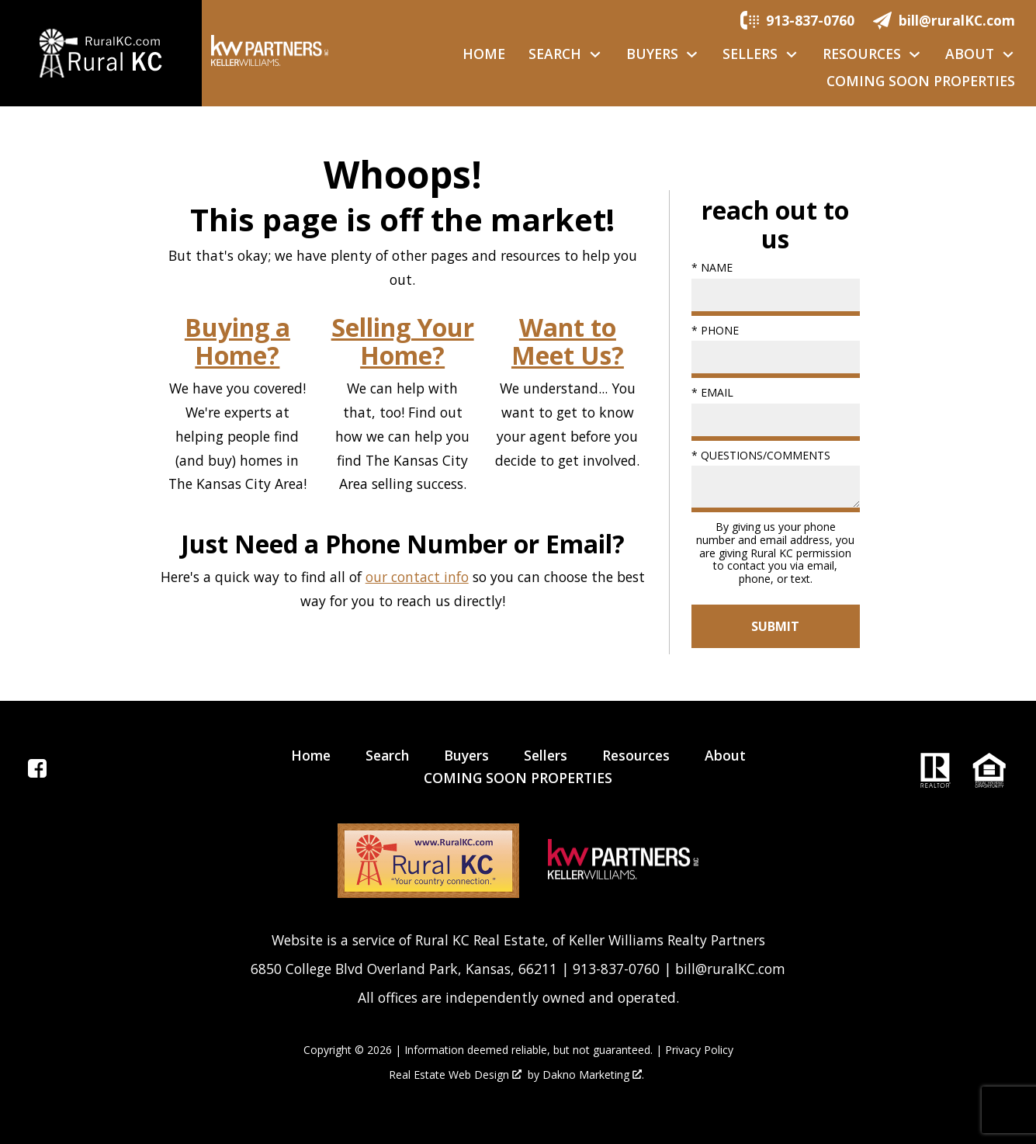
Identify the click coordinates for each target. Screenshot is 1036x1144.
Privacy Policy (699, 1049)
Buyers (466, 755)
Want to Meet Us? (567, 341)
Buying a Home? (237, 341)
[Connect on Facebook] (37, 772)
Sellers (545, 755)
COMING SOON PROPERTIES (920, 81)
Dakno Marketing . (593, 1075)
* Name (712, 267)
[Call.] (797, 19)
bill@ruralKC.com (730, 968)
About (725, 755)
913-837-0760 (616, 968)
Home (484, 54)
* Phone (715, 330)
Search (387, 755)
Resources (636, 755)
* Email (712, 392)
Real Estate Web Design (455, 1075)
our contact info (417, 576)
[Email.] (944, 19)
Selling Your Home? (402, 341)
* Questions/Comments (760, 455)
